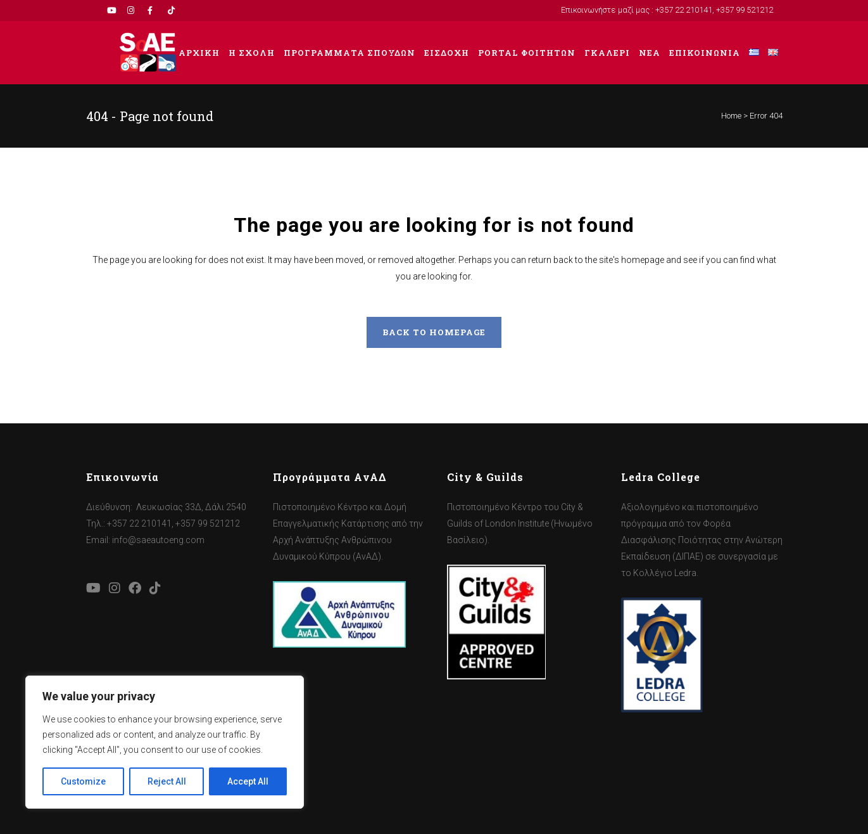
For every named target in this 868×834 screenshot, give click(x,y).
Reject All (167, 781)
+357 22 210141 (683, 10)
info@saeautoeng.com (158, 540)
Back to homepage (434, 332)
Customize (83, 781)
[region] (164, 742)
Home (731, 115)
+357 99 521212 (744, 10)
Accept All (247, 781)
